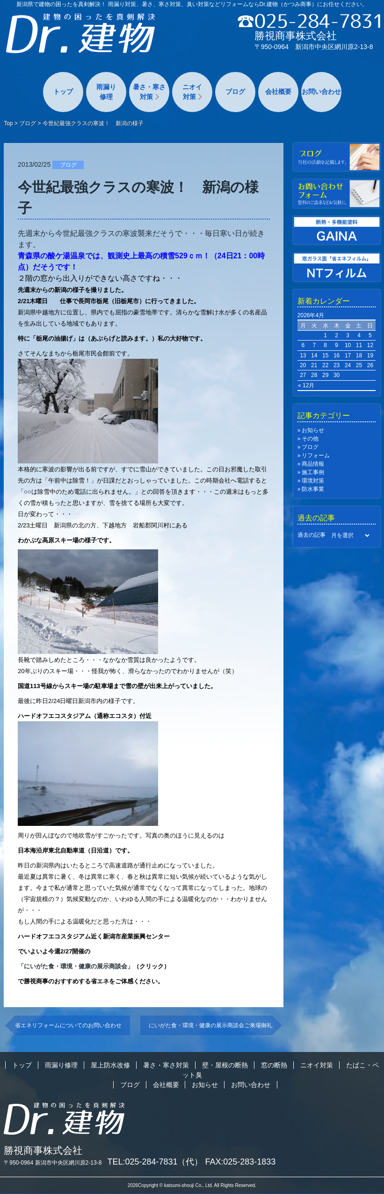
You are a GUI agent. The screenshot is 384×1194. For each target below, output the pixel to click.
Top (8, 123)
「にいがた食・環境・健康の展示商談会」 (75, 966)
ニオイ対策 (192, 91)
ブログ (235, 91)
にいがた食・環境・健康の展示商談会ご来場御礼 (210, 1025)
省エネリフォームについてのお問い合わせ (68, 1025)
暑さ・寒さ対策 (149, 91)
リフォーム (316, 455)
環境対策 (313, 480)
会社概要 (278, 91)
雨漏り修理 (106, 91)
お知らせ (313, 430)
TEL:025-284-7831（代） (155, 1161)
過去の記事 (311, 535)
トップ (63, 91)
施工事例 (313, 472)
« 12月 (306, 385)
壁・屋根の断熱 (225, 1065)
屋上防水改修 (110, 1065)
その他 (310, 438)
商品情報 (313, 464)
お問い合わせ (321, 91)
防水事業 (313, 489)
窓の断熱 (274, 1065)
